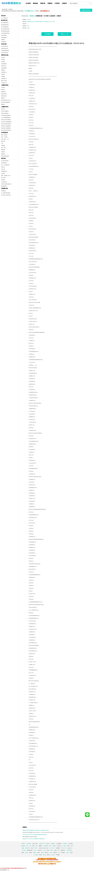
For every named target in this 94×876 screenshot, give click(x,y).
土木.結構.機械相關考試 (6, 117)
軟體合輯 (3, 141)
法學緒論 (36, 854)
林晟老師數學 (4, 37)
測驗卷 (34, 852)
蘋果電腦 (3, 145)
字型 (2, 143)
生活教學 (3, 173)
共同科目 (3, 109)
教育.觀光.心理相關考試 (6, 125)
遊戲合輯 (3, 151)
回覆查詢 (49, 3)
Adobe (35, 850)
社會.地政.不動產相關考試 (6, 121)
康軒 (30, 845)
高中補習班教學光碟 (5, 33)
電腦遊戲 (3, 153)
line (60, 861)
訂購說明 (64, 3)
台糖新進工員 (4, 78)
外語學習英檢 (4, 162)
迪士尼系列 (3, 177)
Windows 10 (59, 845)
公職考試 (3, 87)
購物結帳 (35, 3)
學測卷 (22, 852)
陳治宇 (72, 845)
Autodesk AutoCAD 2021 (44, 848)
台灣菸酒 (3, 61)
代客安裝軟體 (69, 850)
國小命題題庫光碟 (4, 22)
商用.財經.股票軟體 (5, 156)
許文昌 (32, 848)
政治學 (40, 854)
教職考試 (3, 98)
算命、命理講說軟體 (5, 164)
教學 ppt (46, 852)
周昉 (58, 850)
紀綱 (55, 850)
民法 (59, 852)
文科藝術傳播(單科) (5, 50)
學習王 (36, 848)
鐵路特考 (3, 89)
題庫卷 (30, 852)
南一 (27, 845)
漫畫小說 (3, 167)
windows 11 (69, 848)
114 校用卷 (70, 843)
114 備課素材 (58, 843)
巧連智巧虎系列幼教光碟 (6, 184)
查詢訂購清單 (86, 10)
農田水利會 (3, 65)
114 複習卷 (64, 843)
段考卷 (38, 852)
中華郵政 (3, 59)
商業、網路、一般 (4, 139)
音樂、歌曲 (3, 147)
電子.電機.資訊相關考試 (6, 115)
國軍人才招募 (4, 80)
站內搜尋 (28, 3)
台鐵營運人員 (4, 72)
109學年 (64, 845)
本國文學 (55, 852)
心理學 (50, 852)
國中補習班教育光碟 (5, 31)
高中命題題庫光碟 (4, 26)
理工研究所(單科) (4, 46)
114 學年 (23, 843)
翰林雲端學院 (4, 35)
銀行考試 (3, 57)
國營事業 (3, 70)
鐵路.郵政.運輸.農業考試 (6, 130)
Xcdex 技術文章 (4, 18)
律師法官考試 (4, 95)
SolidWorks (39, 850)
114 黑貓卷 (52, 843)
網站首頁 (32, 16)
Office (44, 850)
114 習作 (47, 843)
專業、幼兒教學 (4, 137)
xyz (0, 868)
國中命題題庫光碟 (4, 24)
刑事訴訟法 (63, 850)
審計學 (48, 854)
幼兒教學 (3, 179)
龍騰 (33, 845)
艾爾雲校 (3, 39)
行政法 (67, 852)
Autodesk (53, 854)
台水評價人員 (4, 82)
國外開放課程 (4, 186)
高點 (23, 848)
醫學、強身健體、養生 (5, 175)
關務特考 (3, 104)
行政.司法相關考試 (5, 111)
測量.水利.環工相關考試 (6, 119)
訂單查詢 (57, 3)
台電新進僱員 (4, 67)
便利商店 (42, 859)
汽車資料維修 (4, 181)
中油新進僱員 (4, 63)
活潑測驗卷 (23, 845)
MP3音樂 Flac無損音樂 (5, 195)
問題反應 (42, 3)
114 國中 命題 (41, 843)
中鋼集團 (3, 76)
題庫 (36, 845)
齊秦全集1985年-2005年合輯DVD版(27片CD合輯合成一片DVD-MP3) (56, 43)
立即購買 (47, 34)
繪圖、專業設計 (4, 134)
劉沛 (68, 845)
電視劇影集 (3, 190)
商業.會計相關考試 (5, 113)
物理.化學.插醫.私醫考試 (6, 123)
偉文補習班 (27, 848)
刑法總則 (63, 852)
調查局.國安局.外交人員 (6, 100)
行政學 (71, 852)
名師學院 (54, 845)
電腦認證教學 (4, 171)
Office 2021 (63, 848)
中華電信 (3, 74)
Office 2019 (52, 848)
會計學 (48, 850)
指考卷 (26, 852)
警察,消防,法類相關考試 (6, 128)
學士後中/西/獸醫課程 (5, 102)
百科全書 (3, 169)
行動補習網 (3, 41)
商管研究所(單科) (4, 48)
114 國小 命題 (34, 843)
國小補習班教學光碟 (5, 29)
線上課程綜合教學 (4, 160)
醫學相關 (3, 149)
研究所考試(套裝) (4, 52)
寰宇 (50, 845)
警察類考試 (3, 91)
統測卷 (42, 852)
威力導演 (24, 850)
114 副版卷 (28, 843)
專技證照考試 (4, 93)
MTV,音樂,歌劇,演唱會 (5, 192)
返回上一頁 (64, 34)
